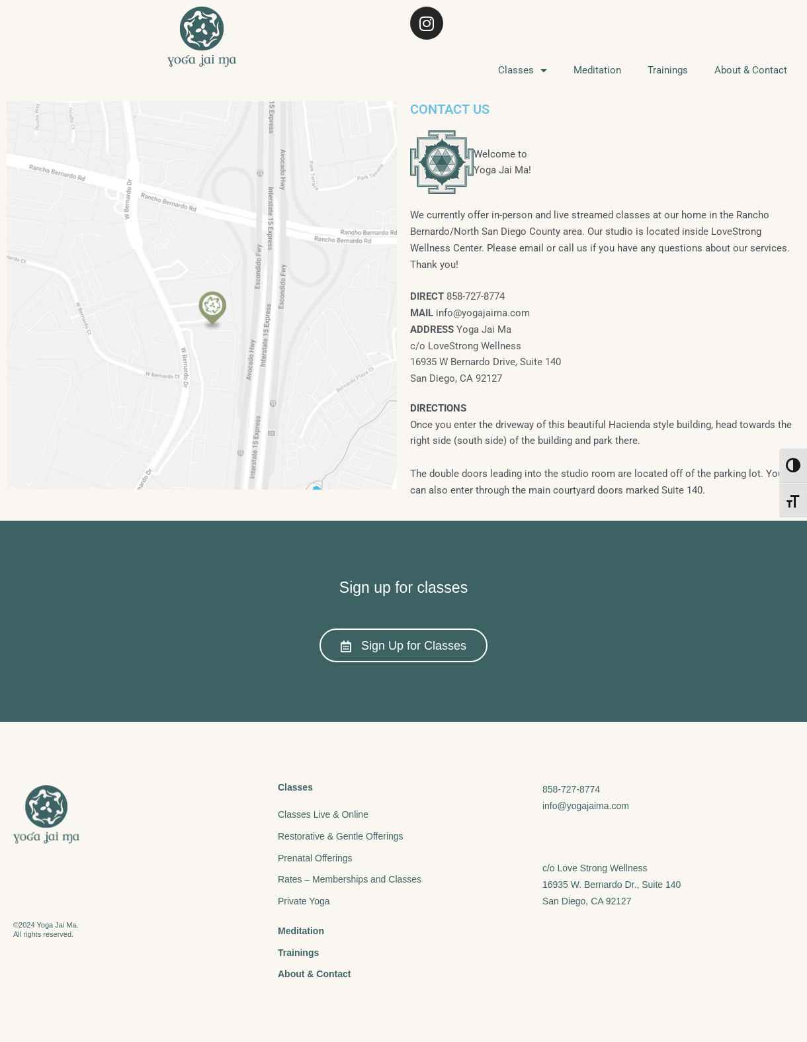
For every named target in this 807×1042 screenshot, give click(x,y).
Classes (295, 787)
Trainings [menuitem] (668, 70)
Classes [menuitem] (522, 70)
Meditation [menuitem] (597, 70)
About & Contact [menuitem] (750, 70)
